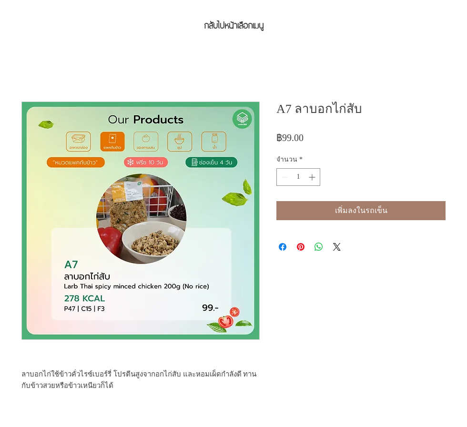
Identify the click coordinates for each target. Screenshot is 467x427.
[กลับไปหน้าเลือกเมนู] (233, 24)
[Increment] (313, 177)
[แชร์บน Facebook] (282, 247)
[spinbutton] (298, 177)
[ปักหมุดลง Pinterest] (300, 247)
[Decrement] (284, 177)
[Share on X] (337, 247)
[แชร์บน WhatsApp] (319, 247)
